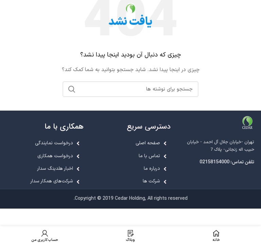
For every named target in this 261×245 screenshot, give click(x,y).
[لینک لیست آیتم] (217, 162)
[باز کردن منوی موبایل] (253, 10)
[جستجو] (130, 89)
